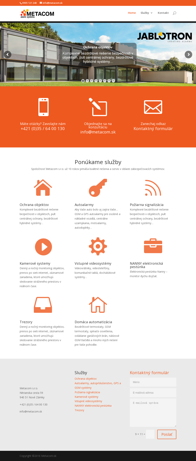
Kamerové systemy (35, 263)
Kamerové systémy (86, 397)
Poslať (166, 434)
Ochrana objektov (34, 204)
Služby (145, 14)
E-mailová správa (153, 413)
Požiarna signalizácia (146, 204)
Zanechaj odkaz (153, 123)
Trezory (26, 322)
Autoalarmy (84, 204)
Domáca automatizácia (93, 322)
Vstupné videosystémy (93, 263)
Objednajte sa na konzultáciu (98, 125)
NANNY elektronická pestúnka (146, 265)
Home (132, 14)
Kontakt (163, 14)
